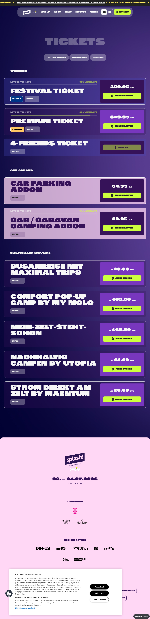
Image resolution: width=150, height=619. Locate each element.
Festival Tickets (56, 57)
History (80, 12)
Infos (57, 12)
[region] (65, 592)
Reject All (99, 593)
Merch (94, 12)
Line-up (45, 12)
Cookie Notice (127, 590)
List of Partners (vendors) (25, 608)
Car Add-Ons (79, 57)
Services (98, 57)
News (68, 12)
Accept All (99, 587)
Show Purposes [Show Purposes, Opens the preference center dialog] (99, 600)
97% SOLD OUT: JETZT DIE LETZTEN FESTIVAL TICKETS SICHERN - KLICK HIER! (66, 3)
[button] (9, 593)
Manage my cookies (141, 616)
